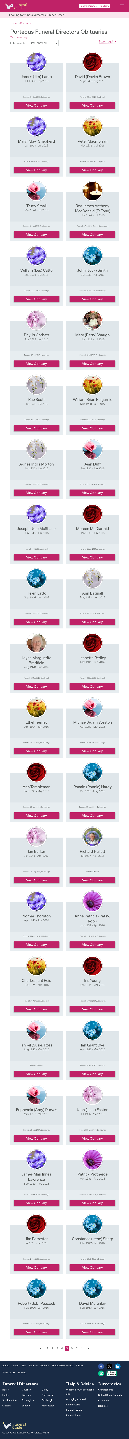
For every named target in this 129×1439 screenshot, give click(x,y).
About (5, 1365)
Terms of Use (8, 1372)
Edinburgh (47, 1400)
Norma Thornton (36, 916)
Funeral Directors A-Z (63, 1365)
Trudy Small (36, 206)
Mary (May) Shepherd (36, 141)
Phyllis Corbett (36, 335)
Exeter (5, 1395)
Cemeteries (104, 1400)
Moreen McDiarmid (92, 528)
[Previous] (40, 1348)
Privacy (79, 1365)
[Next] (88, 1348)
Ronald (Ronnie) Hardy (92, 787)
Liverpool (26, 1395)
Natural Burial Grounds (110, 1395)
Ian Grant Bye (92, 1045)
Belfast (5, 1389)
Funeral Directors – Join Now (94, 6)
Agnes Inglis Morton (36, 464)
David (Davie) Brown (92, 77)
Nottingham (48, 1395)
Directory (45, 1365)
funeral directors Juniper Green (44, 14)
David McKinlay (92, 1303)
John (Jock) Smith (92, 270)
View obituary (36, 105)
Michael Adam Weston (92, 722)
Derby (45, 1389)
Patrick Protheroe (92, 1174)
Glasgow (6, 1405)
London (26, 1405)
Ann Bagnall (92, 593)
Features (33, 1365)
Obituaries (25, 23)
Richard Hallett (92, 851)
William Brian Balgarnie (92, 399)
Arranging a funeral (76, 1399)
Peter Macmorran (93, 141)
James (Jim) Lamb (36, 77)
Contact (15, 1365)
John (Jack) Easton (92, 1110)
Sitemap (22, 1372)
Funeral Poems (73, 1415)
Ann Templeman (36, 787)
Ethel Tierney (37, 722)
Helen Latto (36, 593)
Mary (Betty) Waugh (92, 335)
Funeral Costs (73, 1404)
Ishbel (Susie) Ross (36, 1045)
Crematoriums (105, 1389)
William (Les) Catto (36, 270)
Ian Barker (36, 851)
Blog (24, 1365)
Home (14, 23)
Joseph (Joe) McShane (36, 528)
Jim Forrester (36, 1239)
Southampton (9, 1400)
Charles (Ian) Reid (36, 980)
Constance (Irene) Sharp (92, 1239)
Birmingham (28, 1400)
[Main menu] (122, 6)
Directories (109, 1383)
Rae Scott (36, 399)
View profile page (19, 37)
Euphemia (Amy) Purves (36, 1110)
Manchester (48, 1405)
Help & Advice (80, 1383)
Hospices (103, 1406)
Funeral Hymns (74, 1410)
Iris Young (92, 980)
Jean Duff (92, 464)
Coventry (26, 1389)
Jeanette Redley (92, 658)
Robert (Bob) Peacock (36, 1303)
